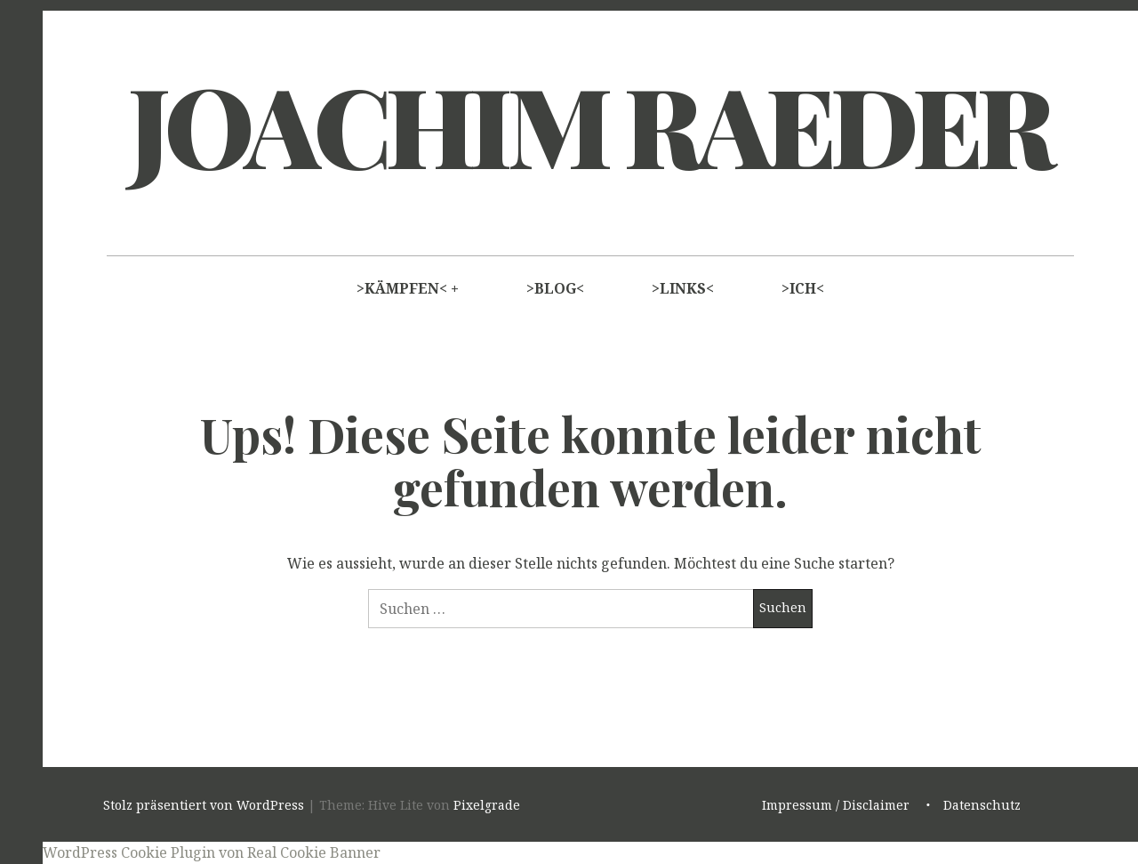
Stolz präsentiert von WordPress (203, 804)
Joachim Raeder (588, 124)
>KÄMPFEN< (402, 288)
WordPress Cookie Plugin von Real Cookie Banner (212, 852)
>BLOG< (555, 288)
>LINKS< (683, 288)
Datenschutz (982, 804)
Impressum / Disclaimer (836, 804)
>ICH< (802, 288)
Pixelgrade (486, 804)
